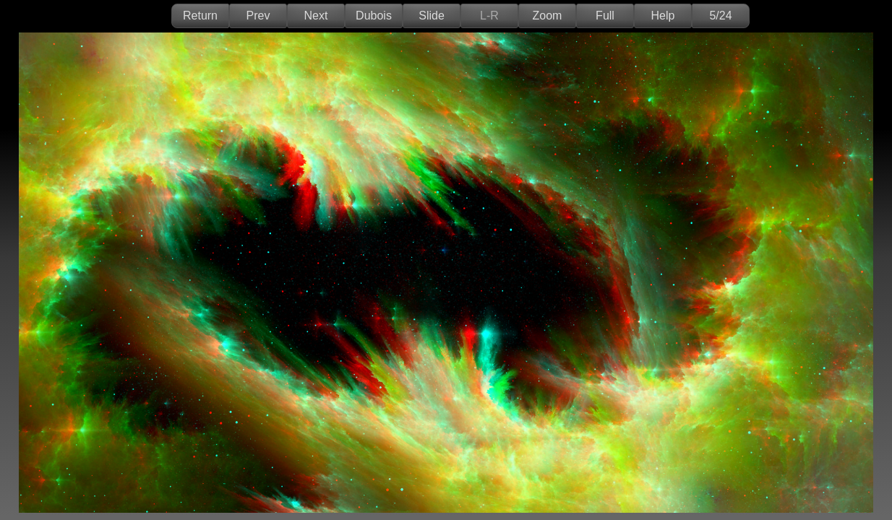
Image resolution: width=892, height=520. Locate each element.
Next (316, 15)
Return (200, 15)
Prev (258, 15)
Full (605, 15)
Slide (432, 15)
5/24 (720, 15)
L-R (489, 15)
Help (663, 15)
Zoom (547, 15)
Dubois (374, 15)
